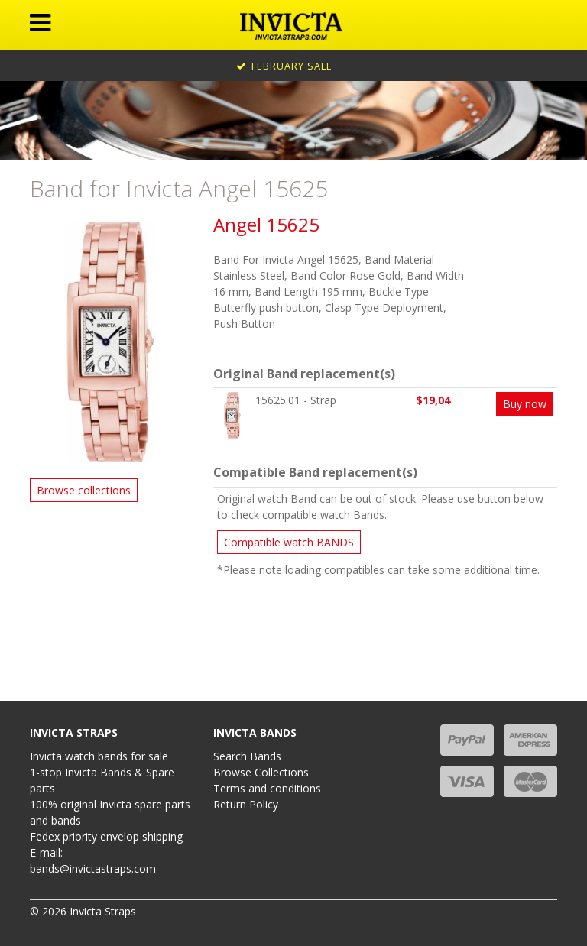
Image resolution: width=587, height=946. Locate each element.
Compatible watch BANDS (289, 542)
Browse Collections (261, 772)
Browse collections (84, 490)
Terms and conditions (267, 788)
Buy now (524, 404)
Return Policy (245, 804)
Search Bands (247, 756)
